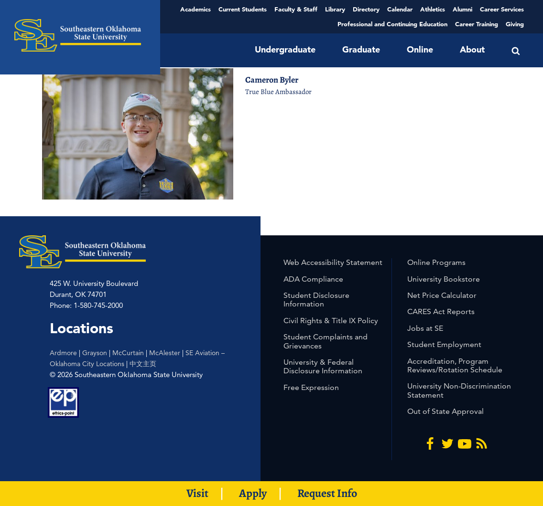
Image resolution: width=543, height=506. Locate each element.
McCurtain (128, 352)
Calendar (400, 9)
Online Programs (436, 262)
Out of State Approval (445, 411)
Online (420, 49)
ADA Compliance (313, 279)
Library (335, 9)
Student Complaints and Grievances (325, 341)
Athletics (432, 9)
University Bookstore (443, 279)
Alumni (462, 9)
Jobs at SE (425, 328)
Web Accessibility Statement (332, 262)
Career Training (476, 24)
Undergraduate (285, 49)
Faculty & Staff (295, 9)
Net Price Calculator (442, 295)
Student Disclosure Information (316, 299)
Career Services (502, 9)
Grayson (94, 352)
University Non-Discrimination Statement (459, 390)
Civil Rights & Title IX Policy (330, 320)
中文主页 (143, 363)
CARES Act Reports (441, 311)
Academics (195, 9)
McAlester (164, 352)
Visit (197, 493)
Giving (515, 24)
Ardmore (63, 352)
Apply (253, 493)
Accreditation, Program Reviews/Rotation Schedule (454, 365)
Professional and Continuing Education (392, 24)
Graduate (361, 49)
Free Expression (311, 387)
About (472, 49)
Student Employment (444, 344)
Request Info (327, 493)
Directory (366, 9)
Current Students (242, 9)
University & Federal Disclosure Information (322, 366)
